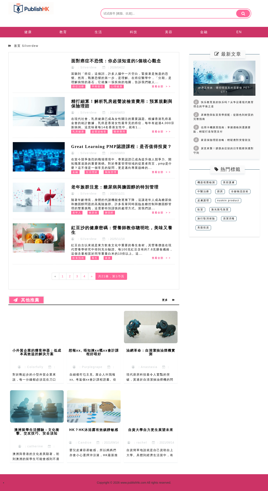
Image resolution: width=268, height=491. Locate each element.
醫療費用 (119, 131)
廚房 (220, 191)
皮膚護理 (203, 200)
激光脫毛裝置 (220, 209)
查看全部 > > (161, 86)
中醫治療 (203, 191)
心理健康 (116, 86)
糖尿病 (93, 212)
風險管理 (111, 172)
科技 (133, 32)
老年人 (76, 212)
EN (239, 32)
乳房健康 (78, 131)
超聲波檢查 (99, 131)
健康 (28, 32)
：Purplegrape (87, 367)
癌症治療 (78, 86)
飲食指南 (78, 258)
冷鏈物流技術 (240, 191)
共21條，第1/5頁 (111, 276)
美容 (169, 32)
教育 (63, 32)
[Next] (92, 276)
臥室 (200, 209)
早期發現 (97, 86)
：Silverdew (84, 67)
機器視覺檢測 (206, 182)
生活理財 (92, 172)
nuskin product (228, 200)
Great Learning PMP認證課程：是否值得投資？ (121, 146)
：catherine (30, 446)
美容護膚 (229, 182)
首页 (17, 45)
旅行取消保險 (206, 218)
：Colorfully (30, 367)
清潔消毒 (229, 218)
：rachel (137, 442)
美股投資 (203, 227)
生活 (98, 32)
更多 (168, 300)
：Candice (80, 442)
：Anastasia (144, 367)
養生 (95, 258)
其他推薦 (26, 300)
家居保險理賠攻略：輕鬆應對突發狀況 (226, 140)
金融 (204, 32)
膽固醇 (109, 212)
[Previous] (55, 276)
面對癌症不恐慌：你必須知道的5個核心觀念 (116, 61)
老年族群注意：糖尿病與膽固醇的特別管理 (115, 187)
